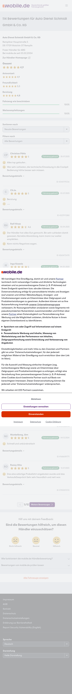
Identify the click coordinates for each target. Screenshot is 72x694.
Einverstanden (36, 414)
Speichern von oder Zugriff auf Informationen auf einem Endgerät (31, 328)
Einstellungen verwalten (36, 406)
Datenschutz (35, 422)
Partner (60, 279)
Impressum (18, 422)
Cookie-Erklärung (53, 422)
